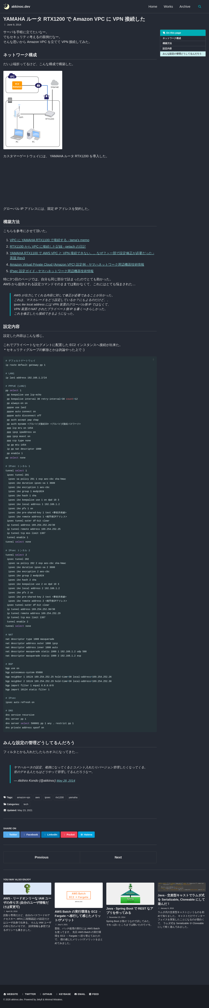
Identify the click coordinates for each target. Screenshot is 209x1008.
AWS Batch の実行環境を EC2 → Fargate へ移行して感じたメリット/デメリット (78, 936)
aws (38, 817)
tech (27, 824)
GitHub (46, 994)
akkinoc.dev (20, 6)
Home (152, 6)
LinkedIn (51, 854)
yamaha (73, 817)
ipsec (48, 817)
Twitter (11, 854)
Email (80, 994)
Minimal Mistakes (53, 1000)
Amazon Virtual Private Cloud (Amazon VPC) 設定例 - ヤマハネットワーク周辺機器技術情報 (77, 264)
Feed (95, 994)
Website (10, 994)
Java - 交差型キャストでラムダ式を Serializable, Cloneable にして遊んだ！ (181, 919)
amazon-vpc (24, 817)
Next (118, 877)
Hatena (87, 854)
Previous (41, 877)
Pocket (69, 854)
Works (167, 6)
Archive (184, 6)
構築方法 (167, 43)
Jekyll (39, 1000)
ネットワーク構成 (172, 38)
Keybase (64, 994)
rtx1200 (60, 817)
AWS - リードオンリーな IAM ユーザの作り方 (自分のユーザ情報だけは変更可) (27, 923)
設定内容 (167, 49)
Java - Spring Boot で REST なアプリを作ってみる (129, 931)
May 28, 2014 (66, 800)
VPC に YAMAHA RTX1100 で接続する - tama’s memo (49, 240)
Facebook (30, 854)
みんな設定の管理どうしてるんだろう (182, 54)
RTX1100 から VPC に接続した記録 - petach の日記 (48, 246)
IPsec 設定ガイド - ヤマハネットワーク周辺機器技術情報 (52, 271)
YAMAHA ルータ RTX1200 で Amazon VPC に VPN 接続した (74, 19)
